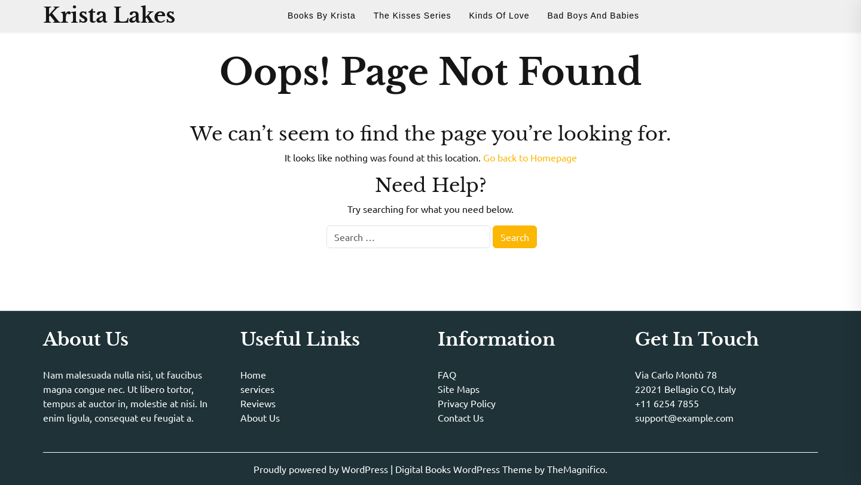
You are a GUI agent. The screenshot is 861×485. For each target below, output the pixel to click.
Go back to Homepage (530, 157)
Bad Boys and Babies (593, 15)
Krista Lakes (109, 15)
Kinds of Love (499, 15)
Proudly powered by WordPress (322, 469)
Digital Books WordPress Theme (465, 469)
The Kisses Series (412, 15)
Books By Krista (322, 15)
